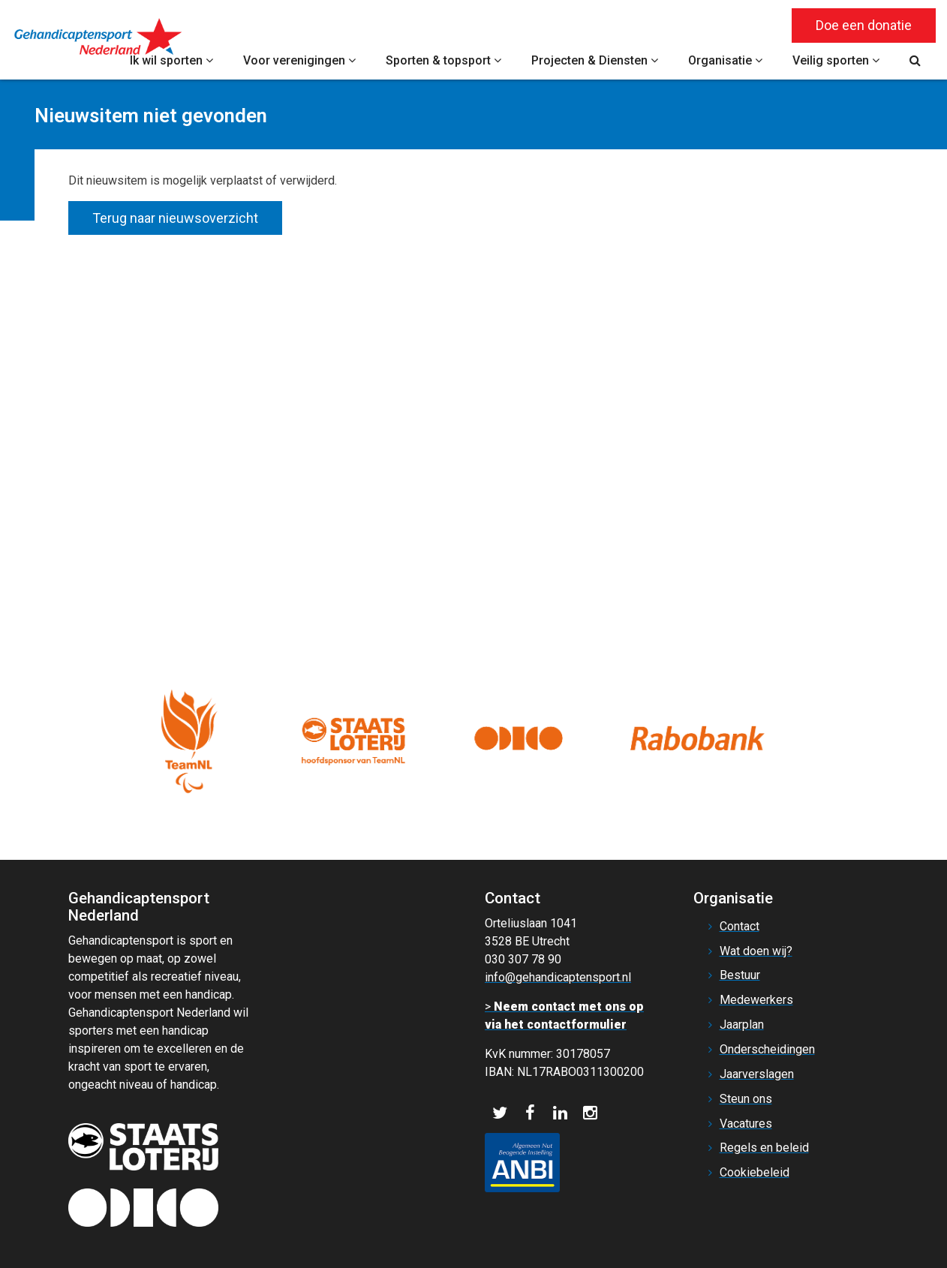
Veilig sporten (835, 60)
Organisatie (725, 60)
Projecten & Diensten (594, 60)
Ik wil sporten (171, 60)
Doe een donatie (864, 25)
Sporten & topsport (443, 60)
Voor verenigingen (299, 60)
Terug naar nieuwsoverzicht (175, 218)
